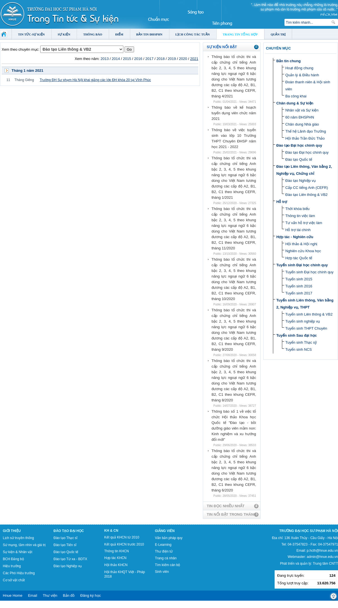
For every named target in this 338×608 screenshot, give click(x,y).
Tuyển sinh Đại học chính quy (302, 265)
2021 (194, 59)
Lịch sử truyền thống (18, 538)
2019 (172, 59)
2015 (127, 59)
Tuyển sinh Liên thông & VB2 (309, 314)
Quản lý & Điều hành (302, 75)
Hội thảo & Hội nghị (301, 244)
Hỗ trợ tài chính (298, 230)
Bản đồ (69, 595)
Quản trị (278, 34)
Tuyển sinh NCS (298, 349)
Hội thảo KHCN (116, 565)
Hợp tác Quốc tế (298, 258)
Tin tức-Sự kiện (31, 34)
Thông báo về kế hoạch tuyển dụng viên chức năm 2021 (234, 113)
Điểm (119, 34)
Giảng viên (165, 531)
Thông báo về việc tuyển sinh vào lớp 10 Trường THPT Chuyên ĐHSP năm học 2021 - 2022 (234, 138)
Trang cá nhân (166, 558)
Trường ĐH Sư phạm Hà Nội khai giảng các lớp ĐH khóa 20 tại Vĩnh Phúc (95, 80)
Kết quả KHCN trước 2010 (124, 544)
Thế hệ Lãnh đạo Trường (305, 131)
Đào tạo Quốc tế (298, 159)
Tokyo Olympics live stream (20, 606)
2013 (105, 59)
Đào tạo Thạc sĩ (65, 538)
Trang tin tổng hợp (240, 34)
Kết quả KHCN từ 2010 (121, 537)
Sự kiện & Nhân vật (17, 552)
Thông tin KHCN (116, 551)
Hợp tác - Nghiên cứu (294, 237)
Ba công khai (295, 96)
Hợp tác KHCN (115, 558)
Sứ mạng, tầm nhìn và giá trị (24, 545)
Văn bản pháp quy (169, 538)
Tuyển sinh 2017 (298, 293)
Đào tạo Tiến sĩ (65, 545)
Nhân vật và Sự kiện (302, 110)
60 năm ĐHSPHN (299, 117)
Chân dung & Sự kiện (294, 103)
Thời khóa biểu (297, 209)
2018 (161, 59)
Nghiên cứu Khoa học (303, 251)
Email (32, 595)
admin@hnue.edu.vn (322, 557)
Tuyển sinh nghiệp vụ (302, 321)
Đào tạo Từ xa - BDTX (70, 559)
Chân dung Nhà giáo (302, 124)
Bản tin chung (288, 61)
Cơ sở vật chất (14, 580)
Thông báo (92, 34)
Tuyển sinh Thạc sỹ (301, 342)
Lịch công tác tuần (192, 34)
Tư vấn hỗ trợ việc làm (303, 223)
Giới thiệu (12, 531)
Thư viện (50, 595)
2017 (149, 59)
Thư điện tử (164, 551)
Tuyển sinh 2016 (298, 286)
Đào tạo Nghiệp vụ (300, 180)
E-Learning (163, 545)
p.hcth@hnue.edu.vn (322, 551)
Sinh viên (162, 572)
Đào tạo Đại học (69, 531)
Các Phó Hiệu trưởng (19, 573)
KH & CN (111, 531)
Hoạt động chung (299, 68)
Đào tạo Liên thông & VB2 (306, 195)
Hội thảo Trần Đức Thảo (305, 138)
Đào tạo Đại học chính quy (299, 145)
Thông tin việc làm (300, 216)
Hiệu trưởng (12, 566)
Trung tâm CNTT (325, 563)
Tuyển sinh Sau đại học (296, 335)
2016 (138, 59)
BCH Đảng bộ (13, 559)
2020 (183, 59)
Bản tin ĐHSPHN (149, 34)
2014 (116, 59)
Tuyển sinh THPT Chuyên (306, 328)
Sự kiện (64, 34)
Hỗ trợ (281, 202)
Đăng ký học (90, 595)
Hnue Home (12, 595)
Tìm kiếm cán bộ (167, 565)
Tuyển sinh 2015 (298, 279)
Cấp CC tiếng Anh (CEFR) (306, 187)
